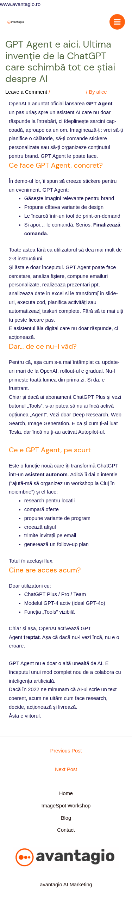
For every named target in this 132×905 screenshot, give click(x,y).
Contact (66, 830)
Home (66, 793)
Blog (66, 818)
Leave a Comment (26, 92)
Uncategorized (67, 92)
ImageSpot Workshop (66, 805)
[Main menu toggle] (117, 22)
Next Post (66, 769)
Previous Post (66, 751)
